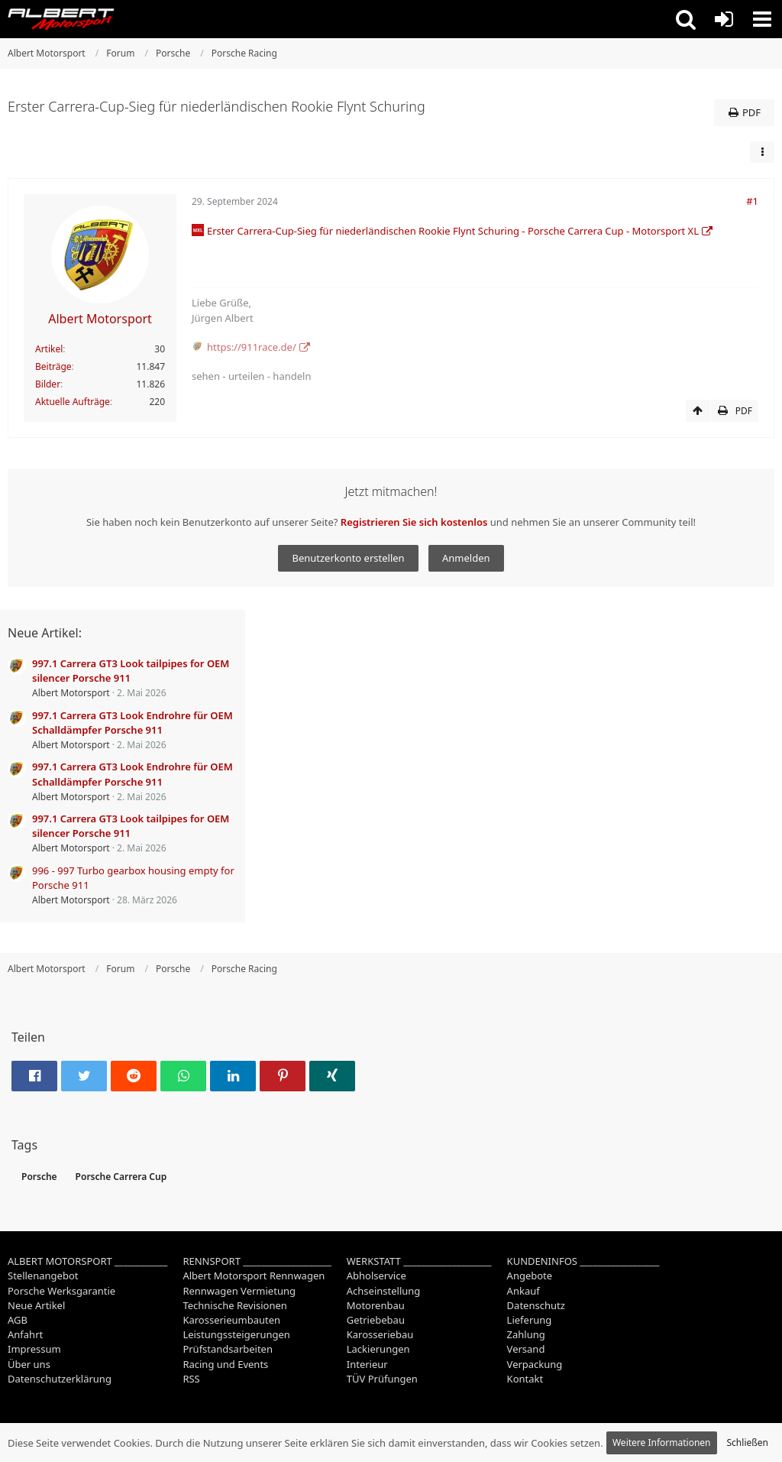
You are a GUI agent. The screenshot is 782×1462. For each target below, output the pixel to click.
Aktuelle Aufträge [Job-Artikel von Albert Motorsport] (72, 401)
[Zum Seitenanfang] (698, 411)
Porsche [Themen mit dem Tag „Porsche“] (39, 1176)
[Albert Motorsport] (61, 19)
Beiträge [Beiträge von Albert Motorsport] (53, 366)
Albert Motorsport (71, 692)
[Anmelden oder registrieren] (724, 19)
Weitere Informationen (661, 1442)
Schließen (747, 1442)
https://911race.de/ (251, 347)
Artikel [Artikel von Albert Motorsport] (49, 348)
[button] (686, 19)
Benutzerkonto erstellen (348, 558)
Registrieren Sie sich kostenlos (414, 522)
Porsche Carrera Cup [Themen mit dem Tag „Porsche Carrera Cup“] (121, 1176)
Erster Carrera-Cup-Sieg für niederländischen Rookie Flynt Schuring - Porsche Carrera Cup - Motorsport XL (453, 231)
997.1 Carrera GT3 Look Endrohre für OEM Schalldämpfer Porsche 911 (132, 722)
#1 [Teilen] (752, 201)
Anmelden (466, 558)
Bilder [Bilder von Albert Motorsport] (47, 384)
